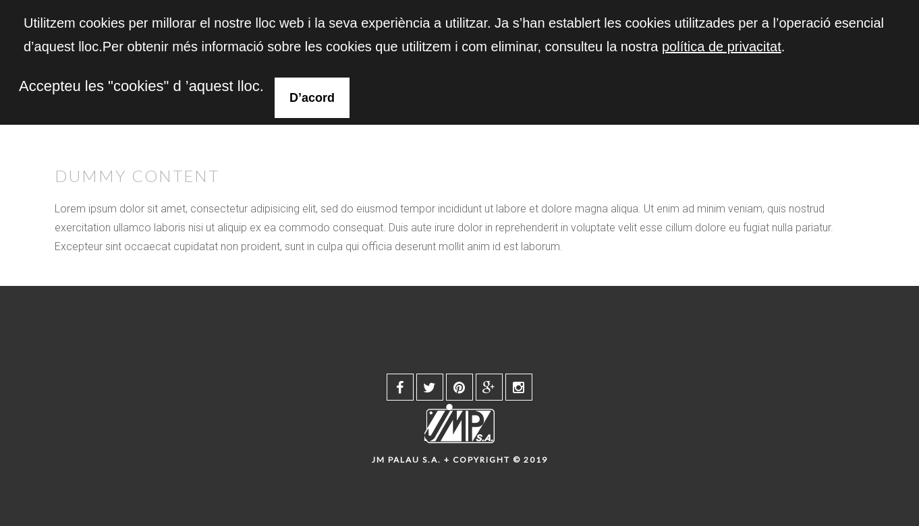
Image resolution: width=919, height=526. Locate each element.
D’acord (312, 98)
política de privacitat (721, 46)
